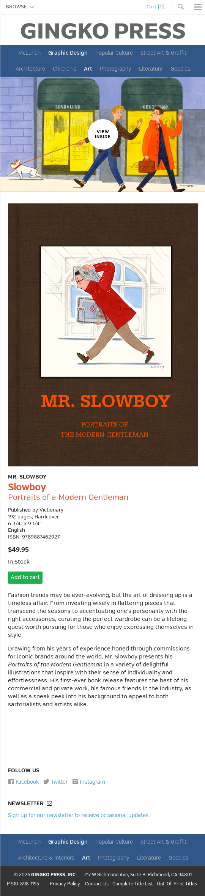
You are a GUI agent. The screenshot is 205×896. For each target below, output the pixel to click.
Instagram (88, 781)
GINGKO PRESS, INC (53, 875)
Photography (115, 68)
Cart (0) (155, 7)
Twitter (55, 781)
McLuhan (29, 52)
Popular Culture (114, 52)
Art (88, 68)
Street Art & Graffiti (164, 52)
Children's (64, 68)
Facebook (23, 781)
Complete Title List (132, 884)
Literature (151, 68)
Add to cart (25, 577)
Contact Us (97, 884)
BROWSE (20, 7)
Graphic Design (68, 52)
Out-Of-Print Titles (177, 884)
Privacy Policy (65, 884)
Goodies (180, 68)
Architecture (30, 68)
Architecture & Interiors (46, 857)
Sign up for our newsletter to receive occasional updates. (79, 815)
